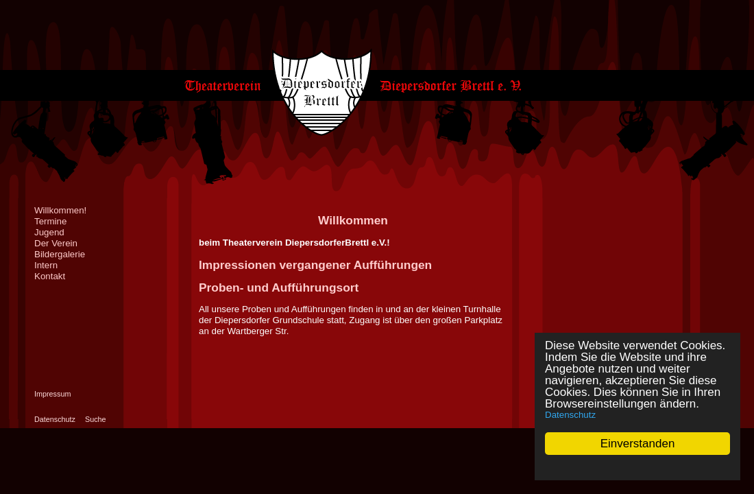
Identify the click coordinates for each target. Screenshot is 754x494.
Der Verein (55, 243)
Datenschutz (570, 415)
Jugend (49, 232)
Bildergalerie (59, 254)
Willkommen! (60, 210)
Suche (95, 419)
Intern (46, 265)
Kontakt (49, 276)
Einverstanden (637, 443)
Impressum (52, 394)
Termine (50, 221)
